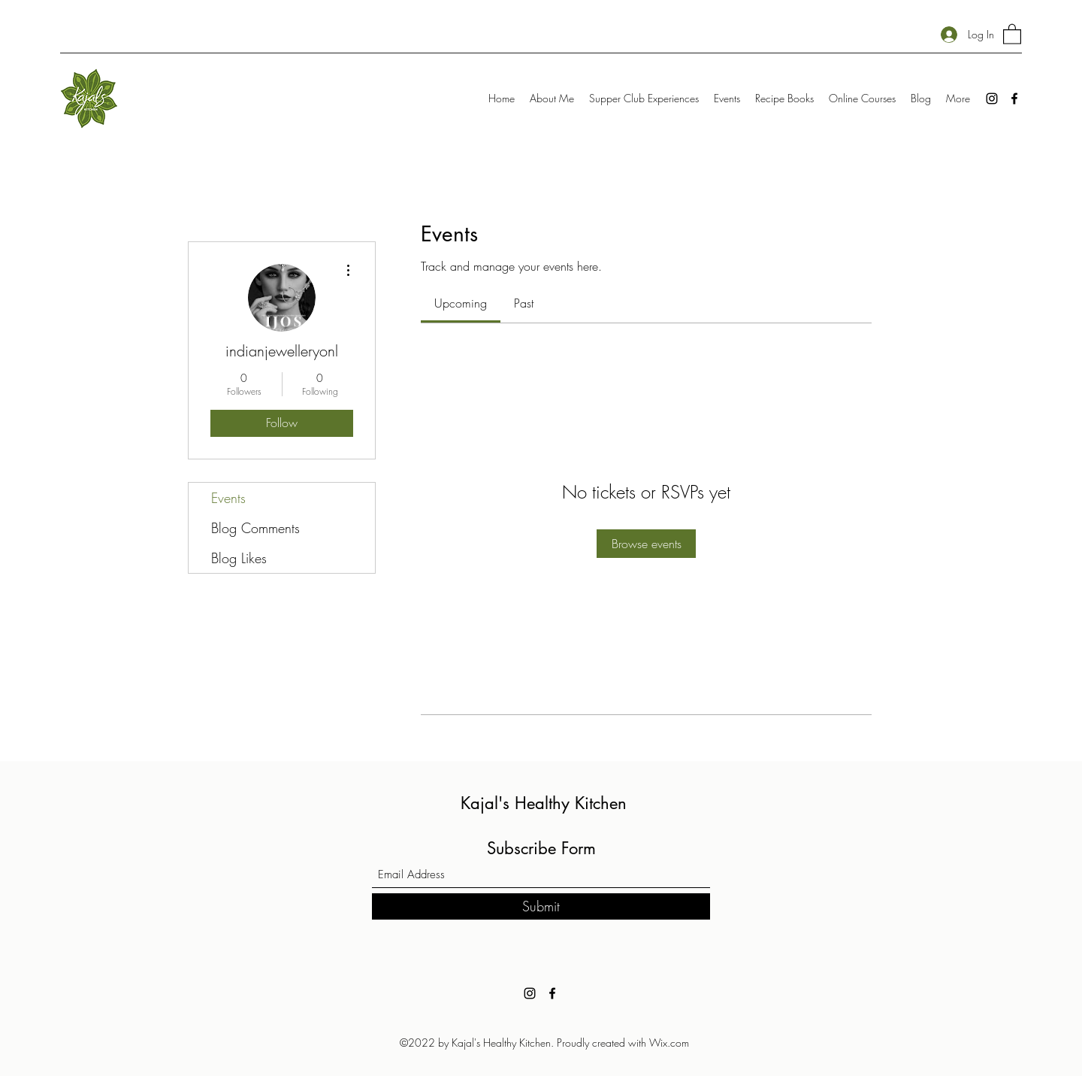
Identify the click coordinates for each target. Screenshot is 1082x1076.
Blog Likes (239, 558)
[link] (460, 303)
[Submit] (541, 906)
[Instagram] (991, 98)
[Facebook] (1014, 98)
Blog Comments (255, 528)
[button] (1012, 33)
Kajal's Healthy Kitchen (544, 803)
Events (228, 498)
